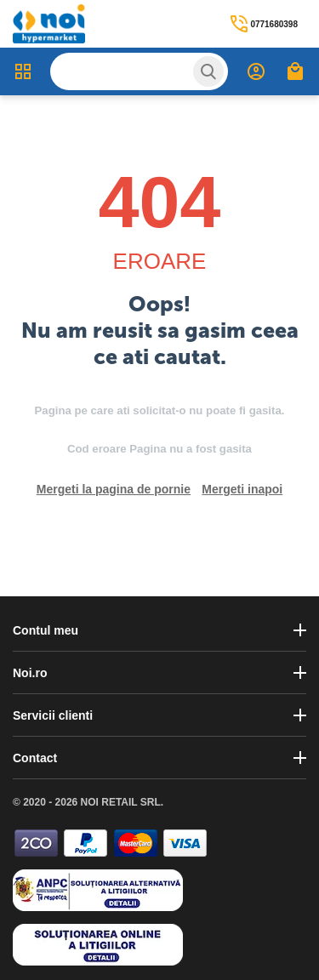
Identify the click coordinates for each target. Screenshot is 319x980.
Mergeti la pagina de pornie (114, 489)
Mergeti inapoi (242, 489)
